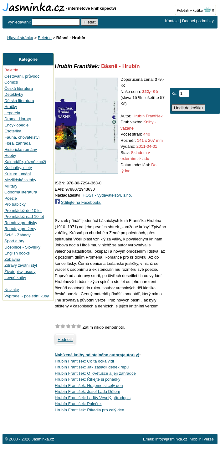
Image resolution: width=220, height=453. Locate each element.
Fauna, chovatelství (22, 137)
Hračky (10, 106)
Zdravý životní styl (20, 265)
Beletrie (45, 37)
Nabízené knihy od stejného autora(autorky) (97, 355)
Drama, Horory (17, 118)
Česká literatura (18, 88)
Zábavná (12, 259)
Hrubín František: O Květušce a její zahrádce (95, 373)
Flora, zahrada (17, 143)
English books (17, 253)
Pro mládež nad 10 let (24, 216)
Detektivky (13, 94)
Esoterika (12, 131)
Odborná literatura (20, 192)
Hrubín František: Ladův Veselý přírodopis (92, 397)
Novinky (11, 289)
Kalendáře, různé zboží (25, 161)
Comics (11, 82)
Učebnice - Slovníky (22, 247)
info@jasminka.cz (171, 439)
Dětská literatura (19, 100)
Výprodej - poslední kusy (26, 296)
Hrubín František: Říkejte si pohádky (87, 379)
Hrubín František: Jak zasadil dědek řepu (92, 367)
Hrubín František (147, 116)
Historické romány (20, 149)
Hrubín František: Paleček (78, 403)
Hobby (10, 155)
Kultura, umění (17, 174)
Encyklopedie (16, 125)
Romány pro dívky (20, 222)
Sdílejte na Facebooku (81, 202)
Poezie (10, 198)
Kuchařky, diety (18, 167)
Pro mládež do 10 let (23, 210)
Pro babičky (15, 204)
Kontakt (172, 20)
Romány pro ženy (20, 228)
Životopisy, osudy (19, 271)
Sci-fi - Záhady (17, 235)
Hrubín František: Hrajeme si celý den (89, 385)
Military (10, 186)
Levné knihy (15, 277)
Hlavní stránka (20, 37)
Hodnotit (65, 339)
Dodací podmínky (198, 20)
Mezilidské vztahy (20, 180)
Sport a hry (14, 241)
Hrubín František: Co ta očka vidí (84, 361)
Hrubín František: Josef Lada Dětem (87, 391)
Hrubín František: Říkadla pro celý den (89, 410)
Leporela (12, 113)
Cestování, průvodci (22, 76)
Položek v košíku (194, 10)
